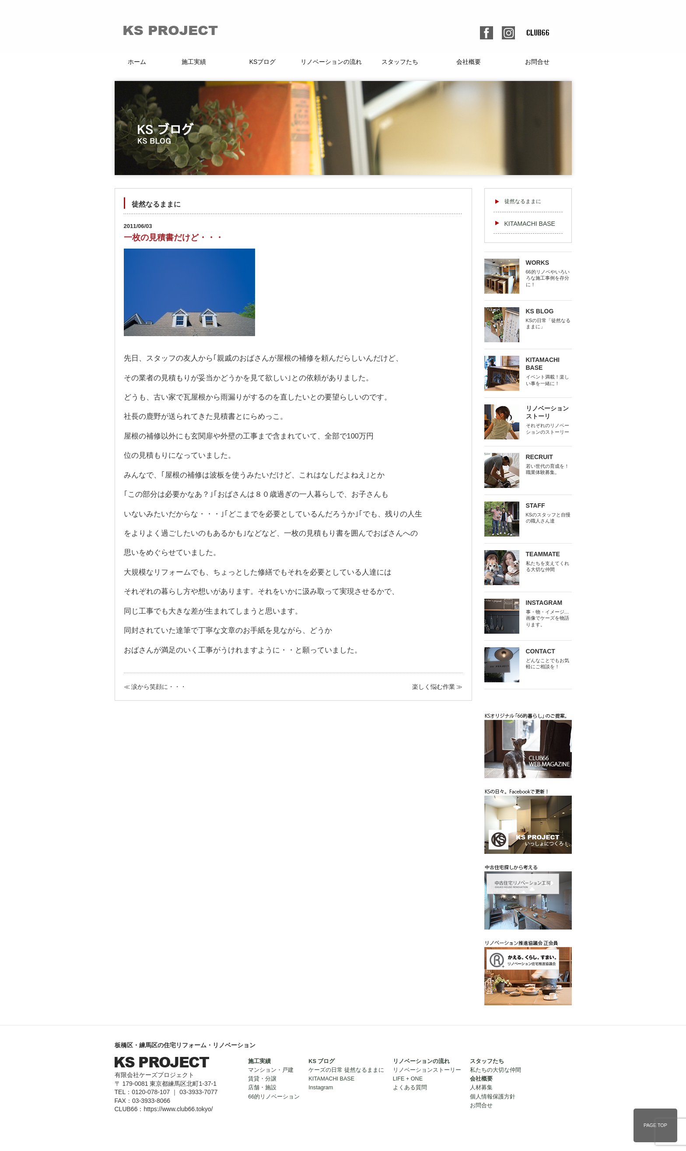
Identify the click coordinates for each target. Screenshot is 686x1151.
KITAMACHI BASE (529, 223)
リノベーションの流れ (331, 61)
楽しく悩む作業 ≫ (437, 686)
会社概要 (468, 61)
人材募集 (481, 1087)
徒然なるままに (522, 201)
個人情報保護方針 (492, 1097)
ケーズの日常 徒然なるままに (346, 1070)
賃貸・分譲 (262, 1079)
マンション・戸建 (271, 1070)
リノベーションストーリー (427, 1070)
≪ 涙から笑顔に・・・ (155, 686)
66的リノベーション (274, 1097)
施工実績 (194, 61)
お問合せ (537, 61)
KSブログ (262, 61)
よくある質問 (410, 1087)
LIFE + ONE (408, 1079)
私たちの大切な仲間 (495, 1070)
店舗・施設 (262, 1087)
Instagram (320, 1087)
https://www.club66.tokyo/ (178, 1108)
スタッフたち (400, 61)
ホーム (137, 61)
